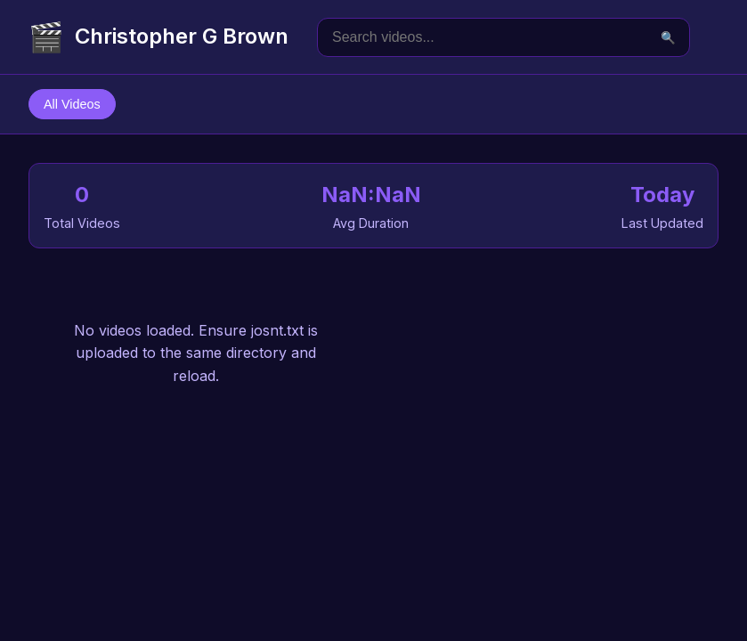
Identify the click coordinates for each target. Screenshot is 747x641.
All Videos (72, 104)
